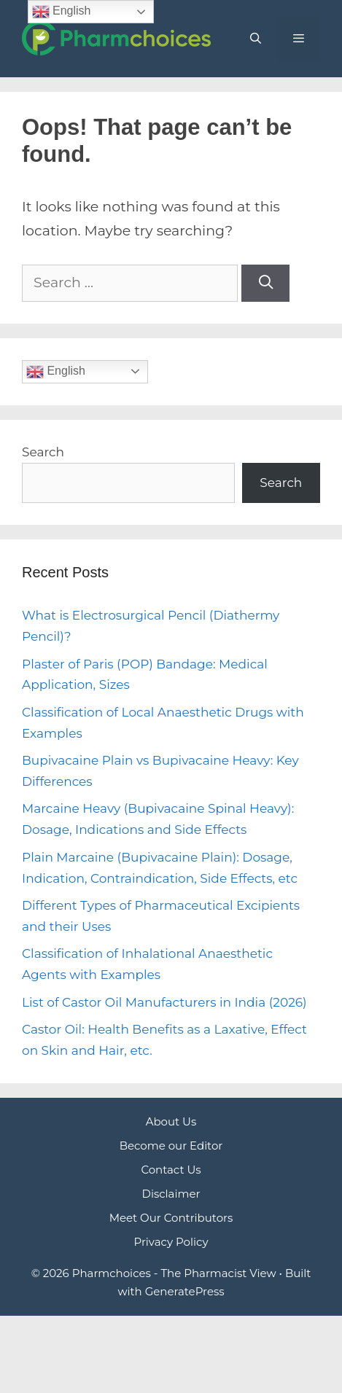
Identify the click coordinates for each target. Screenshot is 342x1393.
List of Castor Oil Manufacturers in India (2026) (164, 1002)
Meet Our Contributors (171, 1218)
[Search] (265, 283)
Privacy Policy (170, 1242)
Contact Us (171, 1170)
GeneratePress (185, 1291)
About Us (171, 1121)
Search (43, 452)
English (55, 372)
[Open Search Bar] (254, 39)
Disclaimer (171, 1194)
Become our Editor (171, 1145)
